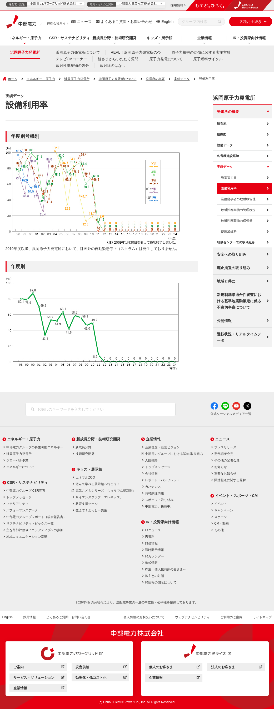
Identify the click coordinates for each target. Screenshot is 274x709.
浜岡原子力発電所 (25, 52)
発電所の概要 (228, 111)
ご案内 (38, 668)
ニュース (84, 21)
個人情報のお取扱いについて (144, 617)
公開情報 (224, 321)
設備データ (225, 145)
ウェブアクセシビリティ (192, 617)
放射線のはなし (113, 65)
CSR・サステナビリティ (69, 38)
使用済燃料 (229, 231)
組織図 (221, 134)
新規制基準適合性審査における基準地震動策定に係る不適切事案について (239, 301)
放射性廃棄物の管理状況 (238, 210)
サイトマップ (262, 617)
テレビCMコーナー (71, 59)
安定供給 (101, 668)
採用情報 (29, 617)
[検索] (219, 21)
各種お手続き (251, 21)
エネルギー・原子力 (24, 38)
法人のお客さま (236, 668)
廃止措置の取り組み (233, 268)
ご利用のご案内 (231, 617)
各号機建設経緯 (228, 156)
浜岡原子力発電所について (78, 52)
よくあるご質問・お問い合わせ (126, 21)
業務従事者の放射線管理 (238, 199)
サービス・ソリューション (38, 678)
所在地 (221, 123)
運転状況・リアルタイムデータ (239, 337)
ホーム (12, 79)
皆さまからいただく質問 (118, 59)
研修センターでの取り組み (236, 242)
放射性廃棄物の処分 (72, 65)
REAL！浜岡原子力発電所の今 (136, 52)
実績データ (225, 167)
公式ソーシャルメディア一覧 (230, 414)
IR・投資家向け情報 (249, 38)
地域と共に (226, 281)
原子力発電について (165, 59)
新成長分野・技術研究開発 (114, 38)
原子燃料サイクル (208, 59)
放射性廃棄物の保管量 (236, 221)
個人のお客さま (174, 668)
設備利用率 (229, 188)
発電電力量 (229, 177)
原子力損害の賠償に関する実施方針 (201, 52)
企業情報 (204, 38)
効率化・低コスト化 (101, 678)
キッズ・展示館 (159, 38)
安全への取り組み (231, 254)
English (167, 21)
